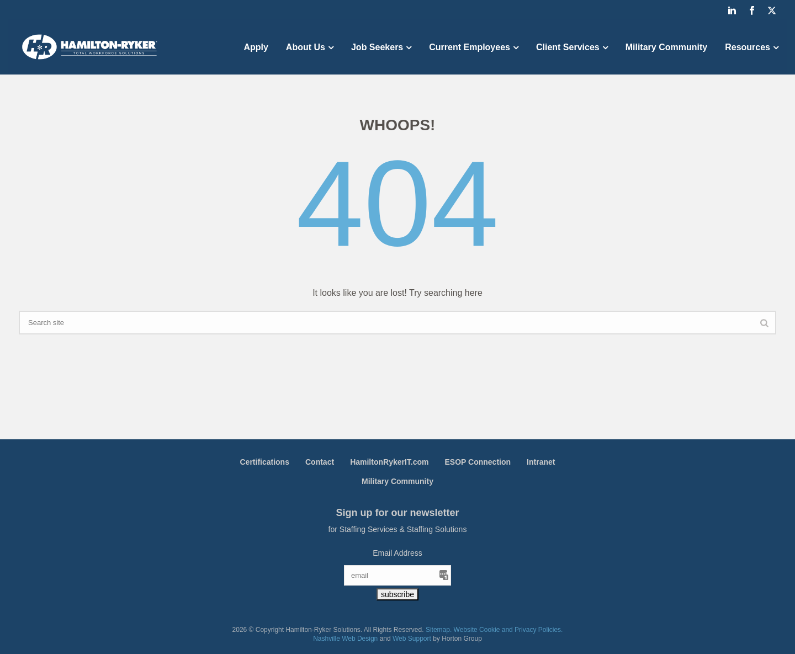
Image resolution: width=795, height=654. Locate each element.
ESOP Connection (478, 462)
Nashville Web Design (345, 638)
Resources (747, 47)
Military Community (666, 47)
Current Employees (469, 47)
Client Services (568, 47)
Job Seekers (377, 47)
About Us (305, 47)
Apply (255, 47)
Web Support (412, 638)
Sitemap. (439, 630)
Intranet (541, 462)
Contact (319, 462)
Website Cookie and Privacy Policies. (508, 630)
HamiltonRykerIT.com (389, 462)
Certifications (264, 462)
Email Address (397, 553)
